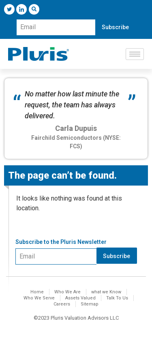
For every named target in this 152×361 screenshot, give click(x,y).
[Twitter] (9, 9)
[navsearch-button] (34, 9)
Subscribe (115, 27)
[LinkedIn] (21, 9)
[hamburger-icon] (135, 54)
